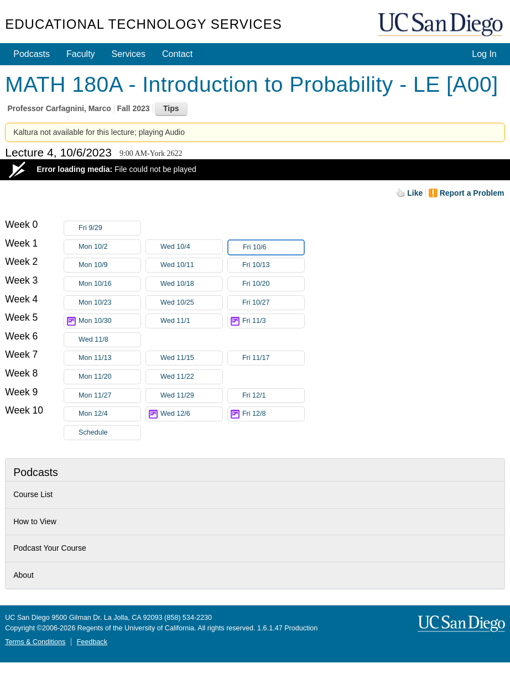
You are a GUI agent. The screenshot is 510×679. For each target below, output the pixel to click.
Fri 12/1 (273, 396)
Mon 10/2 (109, 247)
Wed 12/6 (191, 414)
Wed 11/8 (109, 340)
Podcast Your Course (49, 548)
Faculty (80, 54)
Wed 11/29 (191, 396)
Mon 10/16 (109, 284)
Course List (33, 494)
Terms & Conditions (35, 642)
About (23, 575)
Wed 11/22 (191, 377)
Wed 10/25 (191, 303)
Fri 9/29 (109, 228)
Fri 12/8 (273, 414)
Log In (484, 54)
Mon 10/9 (109, 265)
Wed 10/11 (191, 265)
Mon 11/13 (109, 358)
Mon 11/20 (109, 377)
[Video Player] (255, 169)
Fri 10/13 (273, 265)
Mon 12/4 (109, 414)
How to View (34, 521)
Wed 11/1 (191, 321)
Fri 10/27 (273, 303)
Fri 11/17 (273, 358)
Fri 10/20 (273, 284)
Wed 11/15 (191, 358)
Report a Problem (472, 193)
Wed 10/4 (191, 247)
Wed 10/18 (191, 284)
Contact (177, 54)
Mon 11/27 (109, 396)
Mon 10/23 (109, 303)
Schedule (93, 432)
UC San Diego (441, 25)
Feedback (92, 642)
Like (415, 193)
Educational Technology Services (143, 24)
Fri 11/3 (273, 321)
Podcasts (31, 54)
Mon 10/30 (109, 321)
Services (128, 54)
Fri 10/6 (273, 247)
